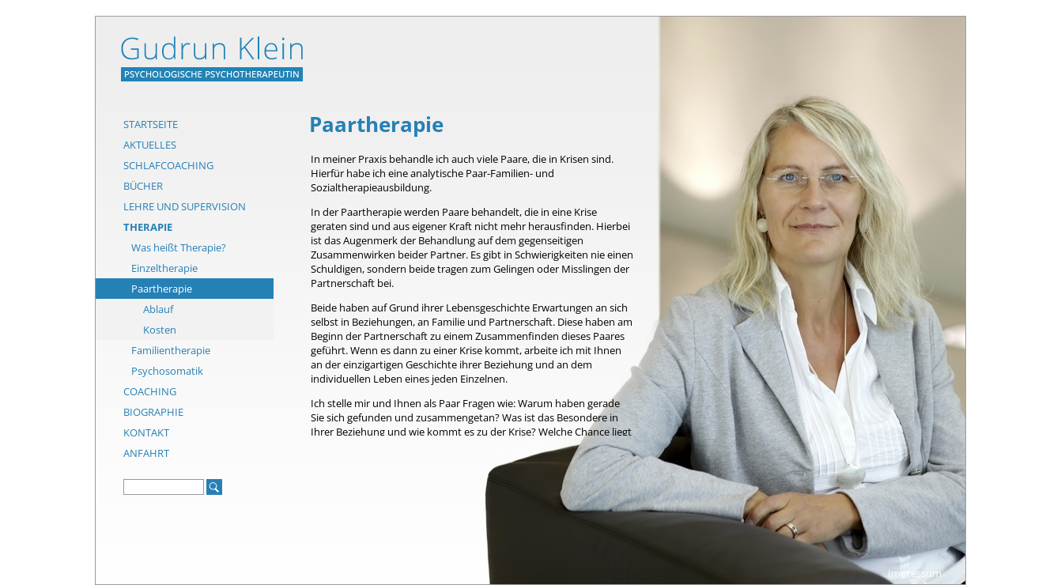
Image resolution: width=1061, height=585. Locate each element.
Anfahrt (146, 453)
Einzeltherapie (164, 268)
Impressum (915, 573)
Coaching (149, 391)
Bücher (143, 186)
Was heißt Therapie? (178, 247)
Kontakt (146, 432)
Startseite (150, 124)
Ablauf (158, 309)
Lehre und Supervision (184, 206)
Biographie (153, 412)
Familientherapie (170, 350)
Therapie (147, 227)
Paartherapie (161, 288)
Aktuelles (149, 145)
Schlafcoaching (168, 165)
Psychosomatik (167, 371)
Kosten (159, 330)
